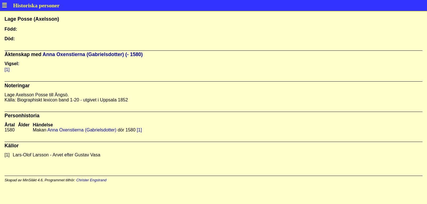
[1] (7, 69)
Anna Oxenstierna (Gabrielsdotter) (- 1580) (92, 54)
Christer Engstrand (91, 180)
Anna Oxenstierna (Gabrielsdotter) (81, 130)
